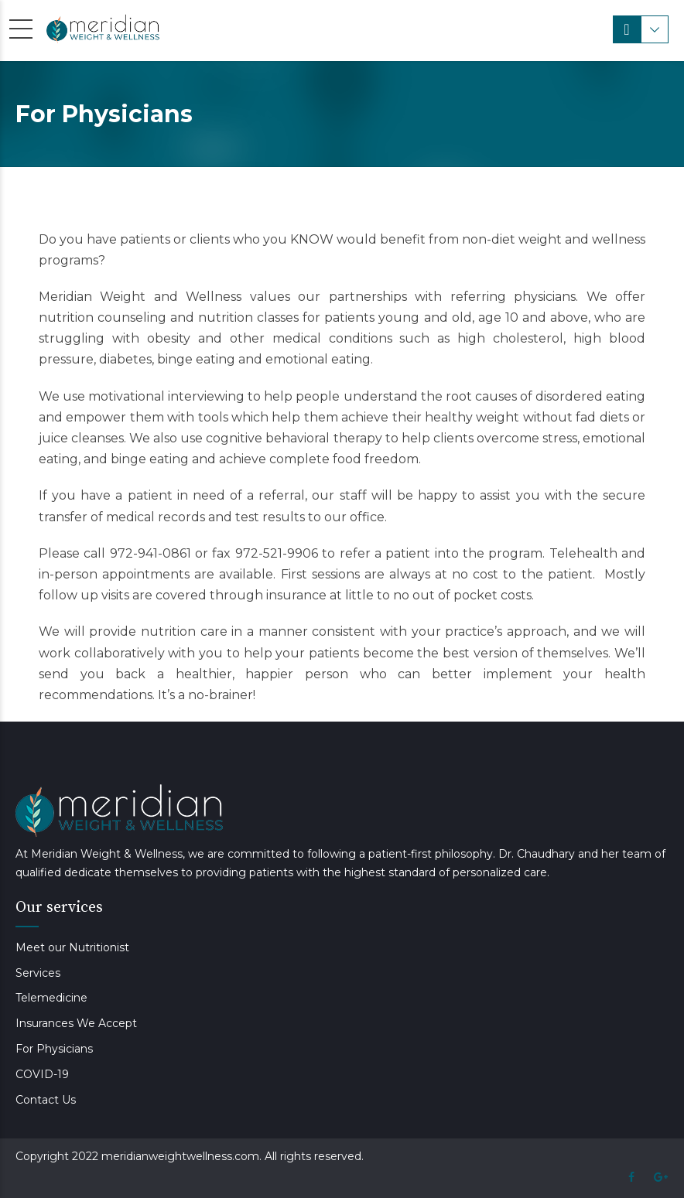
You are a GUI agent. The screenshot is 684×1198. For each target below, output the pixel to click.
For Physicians (54, 1049)
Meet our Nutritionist (72, 947)
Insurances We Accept (76, 1023)
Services (37, 973)
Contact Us (45, 1100)
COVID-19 (42, 1074)
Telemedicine (51, 998)
